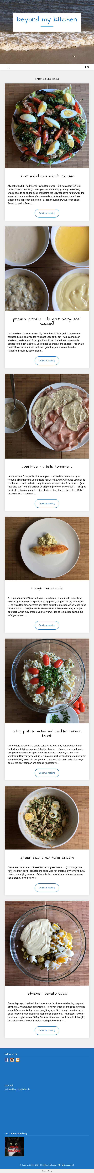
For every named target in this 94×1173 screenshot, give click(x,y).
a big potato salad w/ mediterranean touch (47, 734)
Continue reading (47, 213)
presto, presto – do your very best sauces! (47, 321)
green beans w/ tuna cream (47, 857)
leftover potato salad (47, 993)
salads (34, 172)
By (42, 181)
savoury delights (52, 172)
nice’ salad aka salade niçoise (47, 176)
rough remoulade (47, 588)
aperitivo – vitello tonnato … (47, 466)
